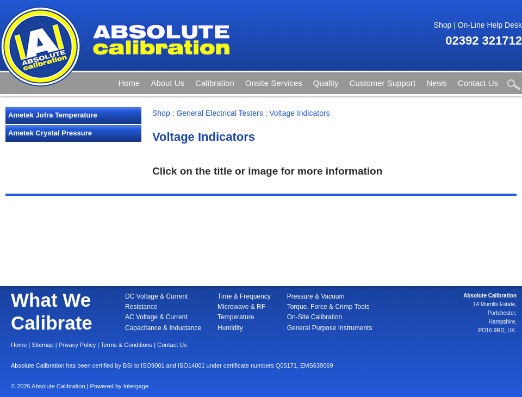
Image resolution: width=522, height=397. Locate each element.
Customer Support (383, 83)
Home (129, 83)
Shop (443, 25)
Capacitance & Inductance (163, 328)
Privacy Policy (77, 345)
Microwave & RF (241, 307)
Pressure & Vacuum (316, 296)
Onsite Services (273, 83)
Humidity (230, 328)
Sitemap (42, 345)
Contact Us (478, 83)
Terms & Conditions (126, 345)
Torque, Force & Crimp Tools (328, 307)
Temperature (235, 317)
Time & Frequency (244, 296)
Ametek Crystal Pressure (50, 133)
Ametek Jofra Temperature (52, 115)
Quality (326, 83)
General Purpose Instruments (329, 328)
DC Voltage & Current (156, 296)
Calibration (214, 83)
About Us (167, 83)
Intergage (135, 386)
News (436, 83)
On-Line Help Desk (490, 25)
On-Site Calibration (314, 317)
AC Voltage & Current (156, 317)
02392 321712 (483, 40)
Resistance (141, 307)
